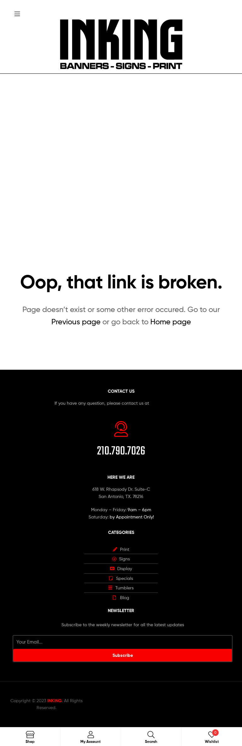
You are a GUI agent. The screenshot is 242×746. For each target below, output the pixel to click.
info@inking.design (168, 403)
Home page (170, 321)
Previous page (76, 321)
